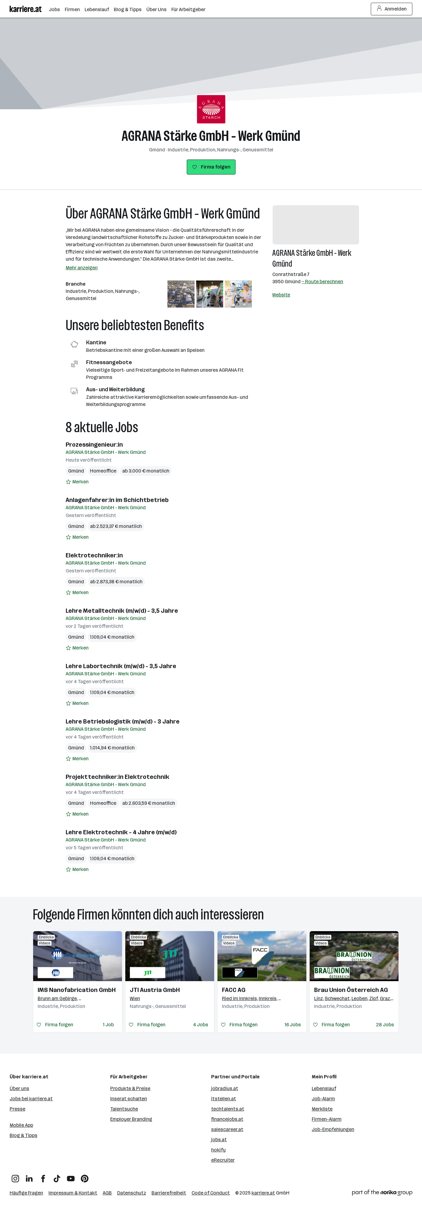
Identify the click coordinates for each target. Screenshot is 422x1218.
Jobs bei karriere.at (31, 1099)
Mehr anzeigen (82, 268)
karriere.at (263, 1193)
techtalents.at (227, 1109)
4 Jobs (200, 1024)
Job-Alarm (323, 1099)
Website (281, 295)
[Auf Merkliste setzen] (77, 481)
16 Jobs (293, 1024)
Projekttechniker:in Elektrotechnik (117, 776)
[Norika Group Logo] (382, 1194)
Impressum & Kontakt (72, 1193)
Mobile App (21, 1125)
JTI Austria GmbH (155, 989)
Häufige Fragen (26, 1193)
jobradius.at (224, 1088)
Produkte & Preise (130, 1088)
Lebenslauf (324, 1088)
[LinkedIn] (29, 1176)
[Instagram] (15, 1176)
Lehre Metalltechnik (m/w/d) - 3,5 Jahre (122, 610)
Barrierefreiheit (169, 1193)
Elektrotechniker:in (94, 555)
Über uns (19, 1088)
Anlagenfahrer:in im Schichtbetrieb (117, 500)
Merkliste (322, 1109)
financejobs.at (227, 1119)
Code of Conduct (211, 1193)
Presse (17, 1109)
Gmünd (76, 471)
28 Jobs (385, 1024)
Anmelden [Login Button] (392, 9)
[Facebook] (43, 1176)
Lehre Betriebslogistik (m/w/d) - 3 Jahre (123, 721)
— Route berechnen (322, 281)
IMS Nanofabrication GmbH (77, 989)
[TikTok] (57, 1176)
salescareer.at (227, 1129)
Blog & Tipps (23, 1135)
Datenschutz (131, 1193)
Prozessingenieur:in (94, 444)
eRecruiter (223, 1160)
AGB (107, 1193)
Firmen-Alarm (327, 1119)
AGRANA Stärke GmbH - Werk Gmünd (211, 135)
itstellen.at (223, 1099)
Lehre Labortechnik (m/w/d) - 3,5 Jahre (121, 666)
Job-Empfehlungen (333, 1129)
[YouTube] (71, 1176)
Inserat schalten (128, 1099)
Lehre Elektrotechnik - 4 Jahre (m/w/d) (121, 832)
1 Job (108, 1024)
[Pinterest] (84, 1176)
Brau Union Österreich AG (351, 989)
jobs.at (219, 1139)
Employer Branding (131, 1119)
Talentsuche (124, 1109)
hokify (218, 1150)
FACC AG (233, 989)
